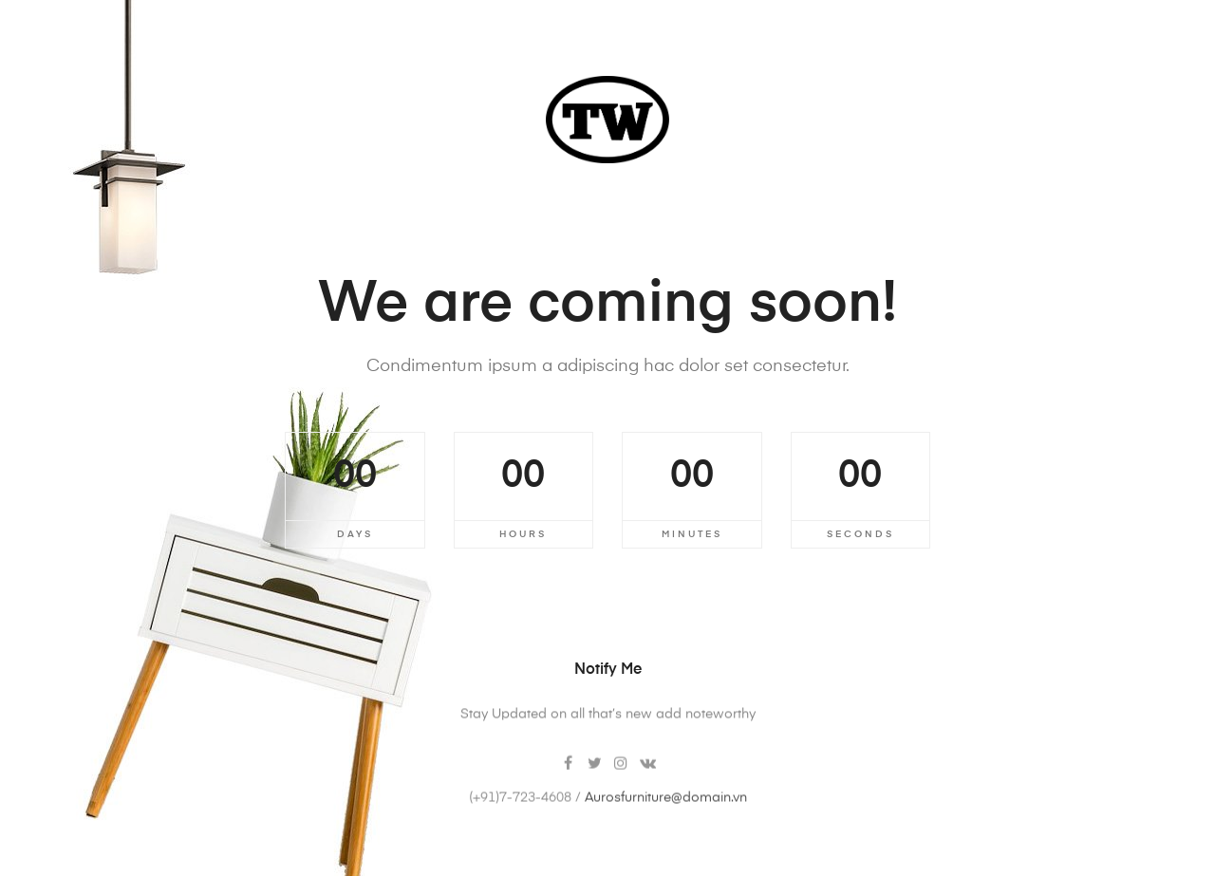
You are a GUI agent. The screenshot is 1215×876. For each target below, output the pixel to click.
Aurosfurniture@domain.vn (666, 814)
